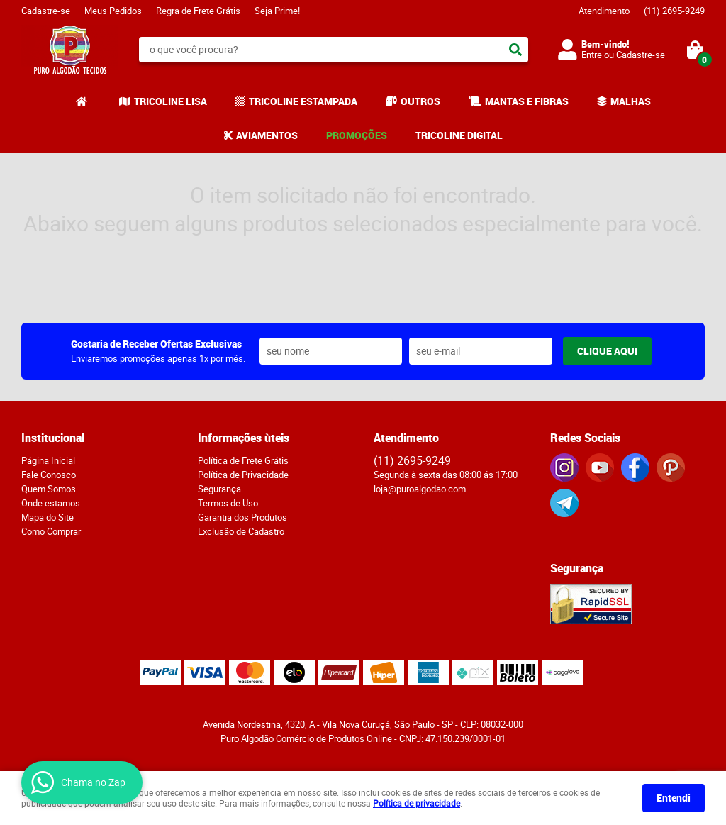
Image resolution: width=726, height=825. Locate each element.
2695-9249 (674, 10)
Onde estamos (50, 503)
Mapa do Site (47, 517)
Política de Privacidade (243, 474)
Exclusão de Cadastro (241, 531)
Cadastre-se (45, 10)
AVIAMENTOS (267, 135)
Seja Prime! (277, 10)
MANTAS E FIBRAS (527, 101)
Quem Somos (48, 488)
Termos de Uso (228, 503)
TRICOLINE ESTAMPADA (303, 101)
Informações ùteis (243, 437)
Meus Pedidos (113, 10)
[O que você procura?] (515, 49)
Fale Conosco (48, 474)
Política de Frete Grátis (243, 460)
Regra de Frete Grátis (198, 10)
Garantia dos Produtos (242, 517)
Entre (591, 54)
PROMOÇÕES (356, 135)
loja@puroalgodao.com (420, 488)
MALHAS (630, 101)
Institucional (52, 437)
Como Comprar (51, 531)
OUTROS (420, 101)
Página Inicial (48, 460)
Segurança (219, 488)
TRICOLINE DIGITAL (459, 135)
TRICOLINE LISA (170, 101)
